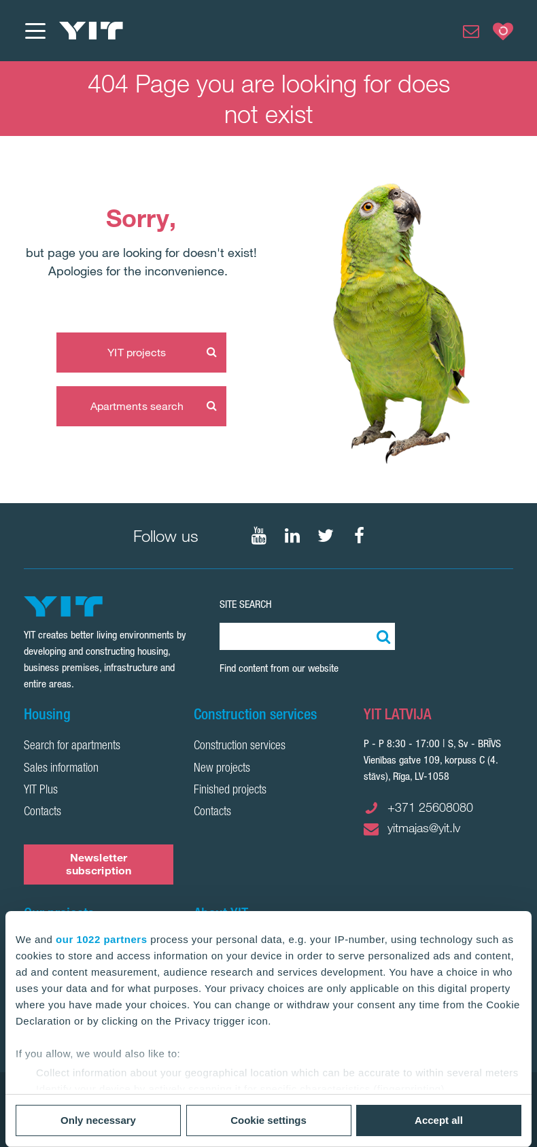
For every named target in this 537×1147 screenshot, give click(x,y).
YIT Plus (41, 791)
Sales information (61, 769)
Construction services (239, 746)
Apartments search (137, 406)
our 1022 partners (101, 939)
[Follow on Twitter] (325, 536)
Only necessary (98, 1120)
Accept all (439, 1120)
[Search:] (381, 636)
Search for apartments (72, 746)
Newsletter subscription (98, 864)
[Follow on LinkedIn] (292, 536)
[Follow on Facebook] (359, 536)
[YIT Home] (91, 30)
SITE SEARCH (246, 604)
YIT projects (136, 352)
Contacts (42, 812)
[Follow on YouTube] (259, 536)
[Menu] (35, 30)
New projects (222, 769)
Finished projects (230, 791)
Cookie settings (268, 1120)
